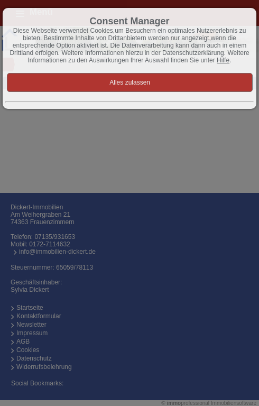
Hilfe (223, 60)
